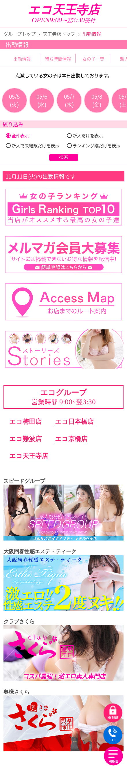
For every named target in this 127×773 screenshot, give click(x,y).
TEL (112, 735)
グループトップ (19, 33)
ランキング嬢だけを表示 (93, 145)
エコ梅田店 (25, 421)
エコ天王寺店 (64, 9)
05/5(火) (14, 100)
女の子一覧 (93, 58)
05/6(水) (41, 100)
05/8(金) (96, 100)
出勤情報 (22, 58)
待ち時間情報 (58, 58)
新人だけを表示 (85, 135)
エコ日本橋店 (74, 421)
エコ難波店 (25, 438)
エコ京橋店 (71, 438)
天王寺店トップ (59, 33)
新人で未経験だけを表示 (32, 145)
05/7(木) (69, 100)
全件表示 (17, 135)
